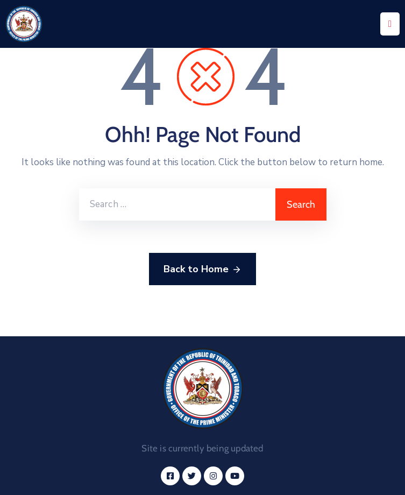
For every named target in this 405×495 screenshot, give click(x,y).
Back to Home (202, 270)
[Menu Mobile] (390, 24)
